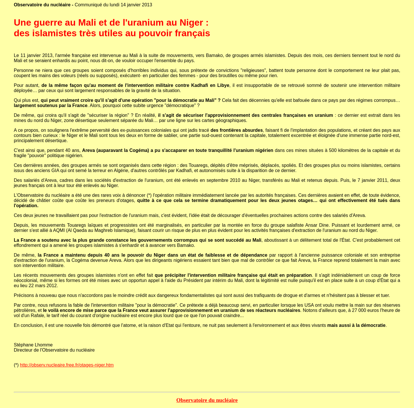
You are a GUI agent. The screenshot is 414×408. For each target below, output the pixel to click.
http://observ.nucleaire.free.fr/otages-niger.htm (67, 365)
